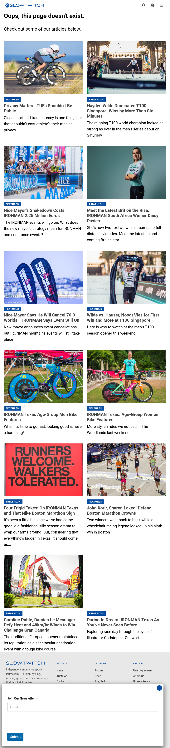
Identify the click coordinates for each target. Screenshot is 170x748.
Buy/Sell (100, 681)
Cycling (61, 681)
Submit (15, 737)
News (60, 670)
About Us (138, 676)
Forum (99, 670)
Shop (98, 676)
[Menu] (161, 5)
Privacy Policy (141, 681)
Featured (12, 99)
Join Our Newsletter (22, 698)
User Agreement (143, 670)
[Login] (153, 5)
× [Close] (159, 688)
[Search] (144, 5)
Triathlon (96, 99)
